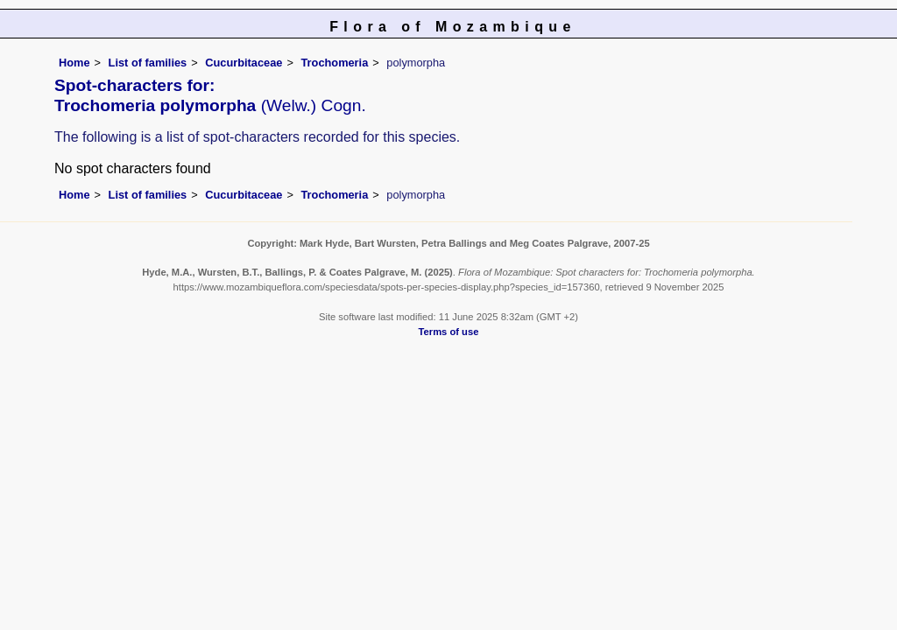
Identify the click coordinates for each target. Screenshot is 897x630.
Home (74, 62)
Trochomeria (334, 62)
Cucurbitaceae (243, 62)
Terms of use (449, 331)
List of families (148, 62)
